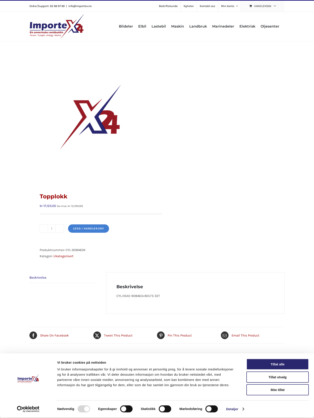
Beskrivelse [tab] (37, 277)
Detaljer (232, 409)
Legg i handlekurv (88, 228)
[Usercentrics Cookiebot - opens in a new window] (28, 409)
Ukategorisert (63, 256)
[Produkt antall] (52, 228)
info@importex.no (80, 6)
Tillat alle (278, 364)
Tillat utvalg (277, 377)
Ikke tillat (278, 390)
